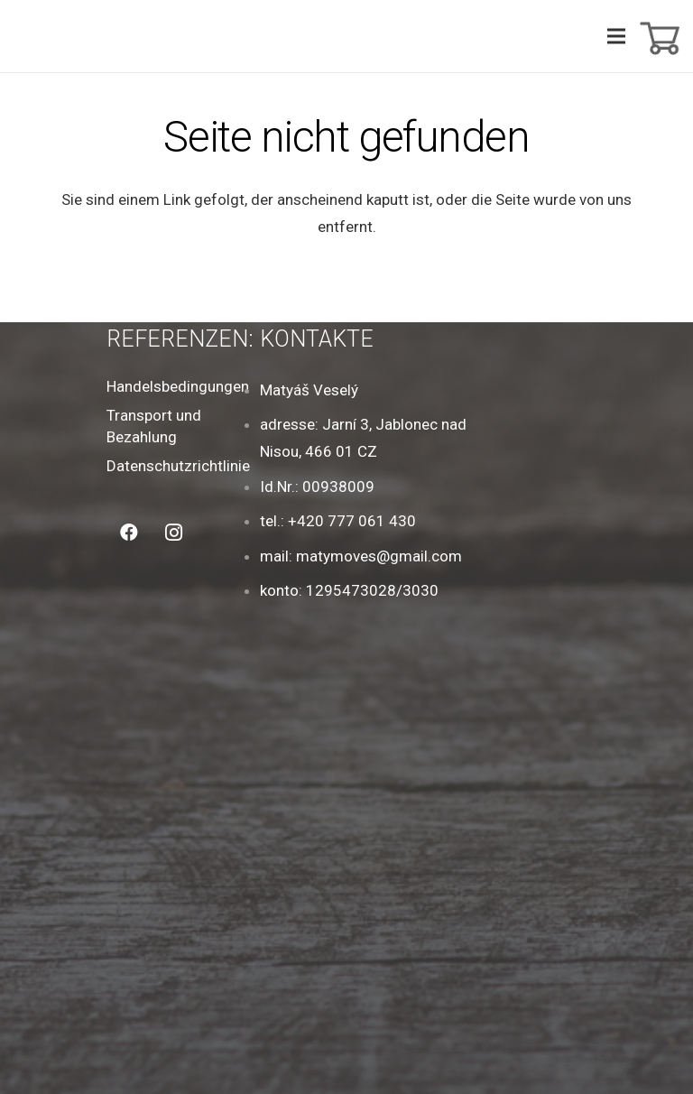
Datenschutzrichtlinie (178, 466)
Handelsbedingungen (177, 386)
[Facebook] (129, 532)
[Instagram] (174, 532)
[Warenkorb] (658, 36)
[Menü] (617, 36)
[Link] (47, 36)
